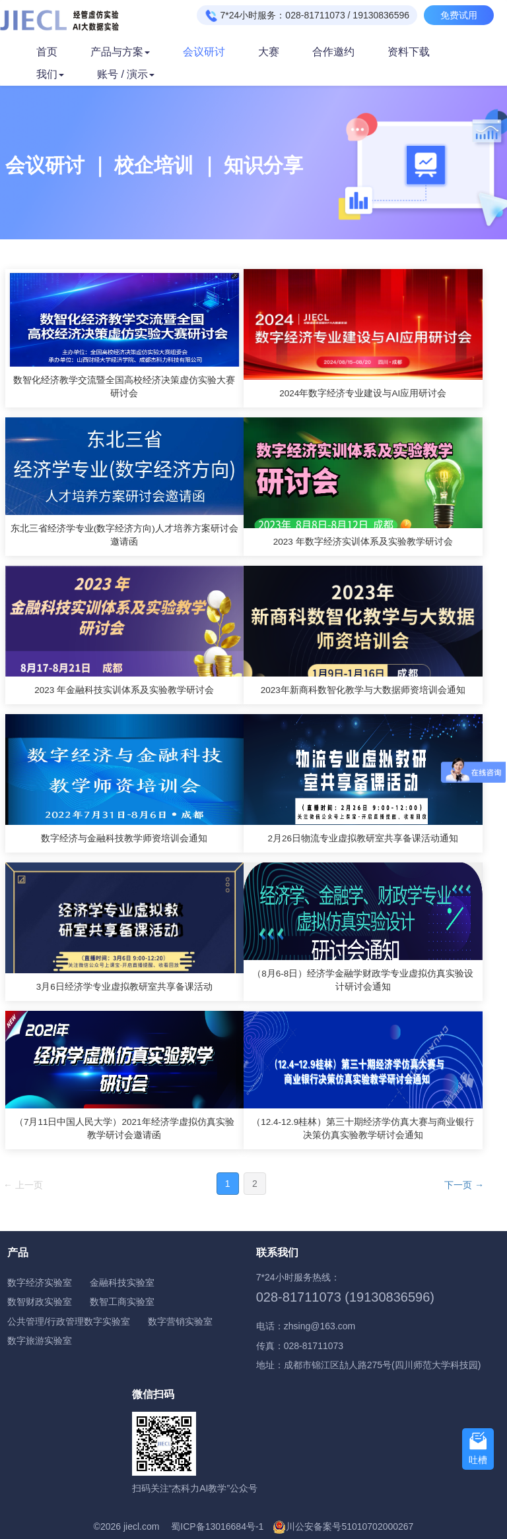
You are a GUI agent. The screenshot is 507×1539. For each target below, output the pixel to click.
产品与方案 (120, 51)
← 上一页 (23, 1185)
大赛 (268, 51)
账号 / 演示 (125, 74)
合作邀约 (333, 51)
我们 (50, 74)
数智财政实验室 (39, 1301)
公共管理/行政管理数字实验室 (68, 1321)
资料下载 (409, 51)
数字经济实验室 (39, 1282)
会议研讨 (204, 51)
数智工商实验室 (122, 1301)
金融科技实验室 (122, 1282)
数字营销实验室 (180, 1321)
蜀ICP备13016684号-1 (217, 1526)
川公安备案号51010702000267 (349, 1526)
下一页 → (464, 1185)
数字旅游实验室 (39, 1340)
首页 (46, 51)
